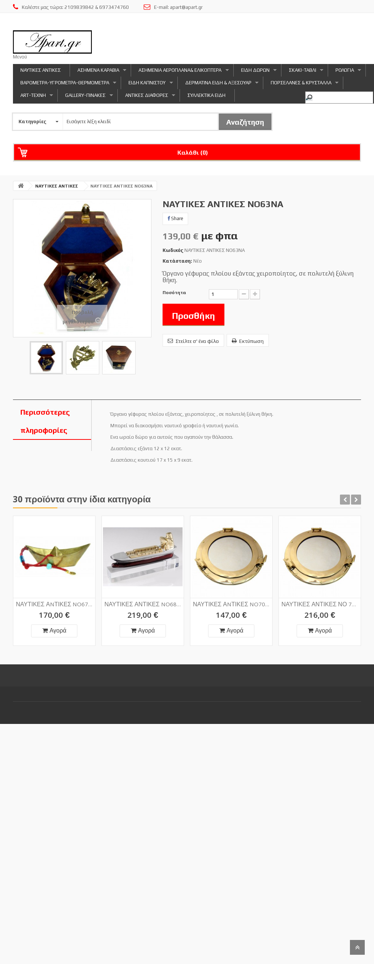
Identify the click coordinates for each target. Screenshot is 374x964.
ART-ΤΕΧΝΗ (33, 97)
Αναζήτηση (245, 122)
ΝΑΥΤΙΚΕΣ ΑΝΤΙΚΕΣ (40, 70)
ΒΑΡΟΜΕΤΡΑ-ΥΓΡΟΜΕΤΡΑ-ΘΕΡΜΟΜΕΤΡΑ (64, 84)
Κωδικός (173, 250)
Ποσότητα (174, 292)
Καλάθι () (192, 152)
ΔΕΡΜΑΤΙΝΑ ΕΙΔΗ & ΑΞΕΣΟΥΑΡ (218, 84)
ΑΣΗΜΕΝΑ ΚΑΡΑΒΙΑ (98, 72)
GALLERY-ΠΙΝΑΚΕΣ (85, 97)
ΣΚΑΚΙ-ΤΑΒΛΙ (302, 72)
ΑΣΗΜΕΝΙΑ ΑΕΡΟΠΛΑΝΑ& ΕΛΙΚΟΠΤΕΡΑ (179, 72)
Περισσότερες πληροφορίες (45, 421)
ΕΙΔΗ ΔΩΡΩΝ (255, 72)
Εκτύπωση (248, 341)
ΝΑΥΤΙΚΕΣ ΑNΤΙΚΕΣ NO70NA (231, 595)
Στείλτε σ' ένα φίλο (193, 341)
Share (175, 218)
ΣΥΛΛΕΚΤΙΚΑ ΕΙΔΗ (206, 95)
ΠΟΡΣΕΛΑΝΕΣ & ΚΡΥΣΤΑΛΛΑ (300, 84)
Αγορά (54, 631)
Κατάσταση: (177, 261)
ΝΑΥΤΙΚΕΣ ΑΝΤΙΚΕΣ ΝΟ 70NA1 (319, 595)
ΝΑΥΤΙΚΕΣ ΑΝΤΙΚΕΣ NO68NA (142, 595)
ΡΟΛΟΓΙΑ (344, 72)
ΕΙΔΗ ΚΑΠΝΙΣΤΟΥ (147, 84)
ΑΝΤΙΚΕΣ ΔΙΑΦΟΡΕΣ (146, 97)
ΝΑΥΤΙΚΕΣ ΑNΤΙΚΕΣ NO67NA (54, 605)
